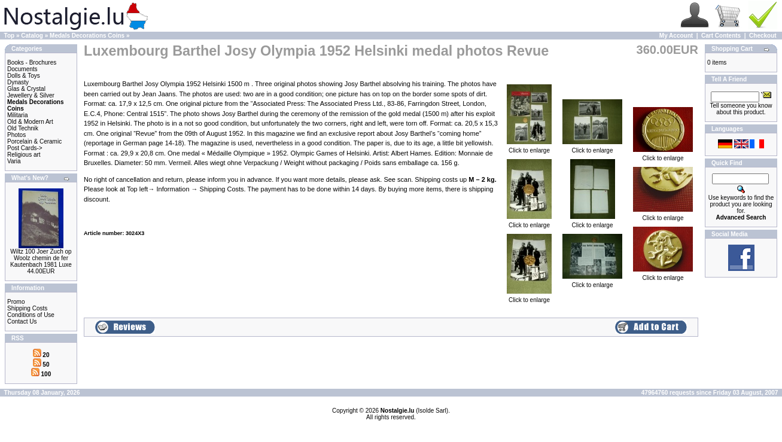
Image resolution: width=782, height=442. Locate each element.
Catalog (32, 35)
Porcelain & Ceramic (34, 141)
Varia (14, 161)
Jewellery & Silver (30, 95)
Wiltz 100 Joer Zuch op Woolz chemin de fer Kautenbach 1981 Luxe (41, 258)
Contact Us (21, 321)
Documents (22, 69)
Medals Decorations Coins (87, 35)
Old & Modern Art (30, 121)
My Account (676, 35)
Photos (16, 135)
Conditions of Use (30, 315)
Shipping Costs (27, 308)
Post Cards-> (24, 148)
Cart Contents (721, 35)
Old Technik (22, 128)
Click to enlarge (529, 148)
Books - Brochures (31, 62)
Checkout (763, 35)
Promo (16, 301)
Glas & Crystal (26, 89)
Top (9, 35)
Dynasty (18, 82)
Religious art (24, 154)
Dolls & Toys (23, 75)
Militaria (17, 115)
